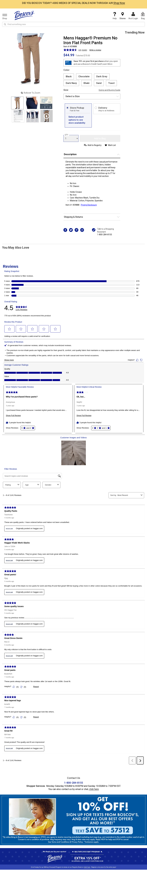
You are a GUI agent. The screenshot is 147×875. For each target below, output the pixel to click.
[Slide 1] (32, 103)
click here (94, 780)
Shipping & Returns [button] (73, 217)
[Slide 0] (17, 103)
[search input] (73, 24)
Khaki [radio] (86, 83)
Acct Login (133, 16)
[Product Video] (46, 116)
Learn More (107, 64)
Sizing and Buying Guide (109, 90)
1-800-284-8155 (104, 234)
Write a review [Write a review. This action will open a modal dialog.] (95, 50)
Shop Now (119, 2)
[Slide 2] (46, 103)
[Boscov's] (24, 15)
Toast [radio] (111, 83)
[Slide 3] (18, 116)
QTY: (66, 135)
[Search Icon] (5, 24)
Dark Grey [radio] (101, 76)
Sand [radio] (98, 83)
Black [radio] (69, 76)
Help (115, 16)
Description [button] (70, 154)
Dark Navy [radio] (71, 83)
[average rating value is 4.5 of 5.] (73, 50)
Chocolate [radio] (84, 76)
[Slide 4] (32, 116)
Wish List (112, 145)
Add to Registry (94, 145)
